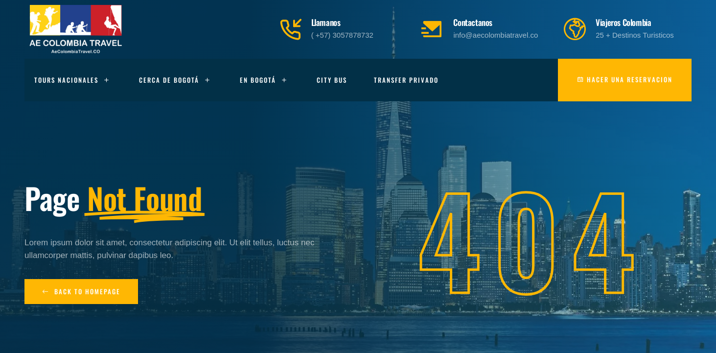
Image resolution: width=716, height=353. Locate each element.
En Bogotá (265, 80)
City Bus (332, 80)
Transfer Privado (406, 80)
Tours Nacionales (73, 80)
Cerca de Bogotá (176, 80)
